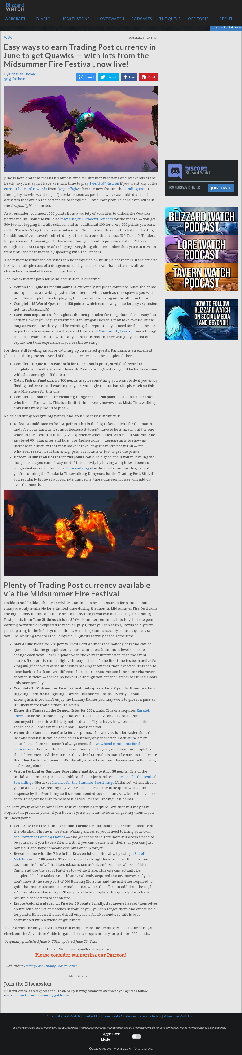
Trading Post (135, 189)
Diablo (45, 19)
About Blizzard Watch (63, 1016)
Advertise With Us (178, 1016)
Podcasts (141, 19)
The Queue (170, 19)
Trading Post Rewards (60, 966)
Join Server (221, 188)
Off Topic (200, 19)
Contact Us (91, 1016)
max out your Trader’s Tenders (86, 219)
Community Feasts (115, 331)
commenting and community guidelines (40, 995)
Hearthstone (77, 19)
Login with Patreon (226, 27)
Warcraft (17, 19)
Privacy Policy (150, 1016)
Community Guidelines (120, 1016)
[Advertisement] (202, 64)
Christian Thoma (22, 74)
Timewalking (77, 468)
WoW (8, 37)
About (227, 19)
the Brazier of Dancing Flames (39, 837)
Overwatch (112, 19)
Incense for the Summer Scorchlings (83, 782)
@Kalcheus (15, 79)
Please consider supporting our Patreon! (81, 955)
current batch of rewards (25, 189)
